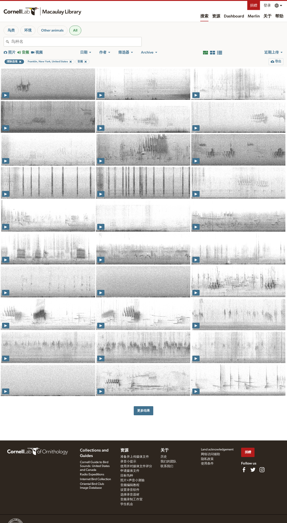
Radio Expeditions (92, 474)
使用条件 (207, 463)
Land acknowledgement (217, 449)
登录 (267, 5)
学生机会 (126, 504)
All (75, 30)
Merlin (254, 16)
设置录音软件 (129, 489)
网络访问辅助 (210, 454)
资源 (216, 16)
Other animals (52, 30)
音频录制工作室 (131, 499)
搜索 (204, 16)
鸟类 (11, 30)
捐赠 (253, 5)
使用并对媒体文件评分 (136, 466)
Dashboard (234, 16)
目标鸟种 (126, 475)
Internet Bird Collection (95, 479)
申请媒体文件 (129, 470)
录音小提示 (128, 461)
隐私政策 (207, 459)
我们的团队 (168, 461)
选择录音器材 (129, 494)
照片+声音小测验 (132, 480)
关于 (267, 16)
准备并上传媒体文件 (134, 456)
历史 (164, 456)
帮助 (279, 16)
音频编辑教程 (129, 485)
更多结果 (143, 410)
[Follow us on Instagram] (262, 469)
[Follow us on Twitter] (253, 469)
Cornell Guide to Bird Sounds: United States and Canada (95, 466)
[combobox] (76, 41)
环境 (28, 30)
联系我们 (167, 466)
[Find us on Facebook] (244, 469)
